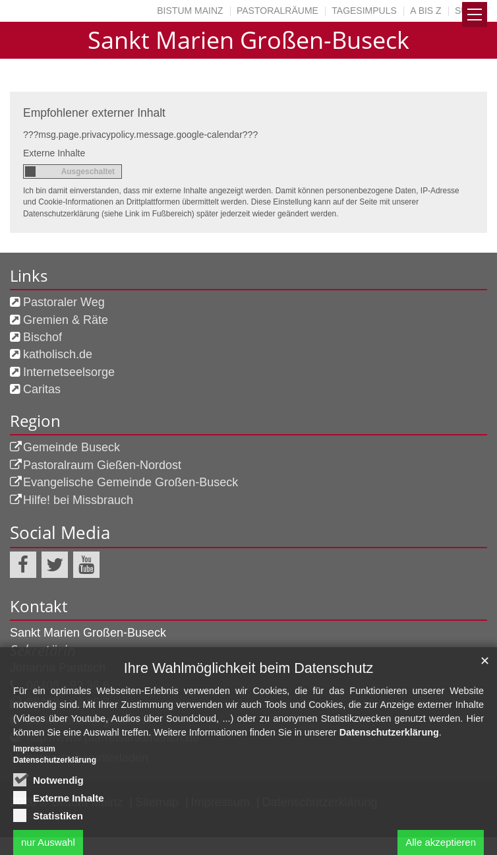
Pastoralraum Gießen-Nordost (102, 465)
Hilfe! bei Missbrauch (78, 500)
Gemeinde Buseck (71, 447)
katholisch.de (57, 354)
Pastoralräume (277, 10)
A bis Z (425, 10)
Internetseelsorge (69, 372)
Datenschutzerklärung (389, 781)
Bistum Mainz (190, 10)
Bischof (42, 337)
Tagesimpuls (364, 10)
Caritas (42, 389)
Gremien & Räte (65, 320)
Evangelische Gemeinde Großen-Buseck (130, 482)
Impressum (34, 797)
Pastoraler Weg (64, 302)
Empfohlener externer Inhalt (94, 112)
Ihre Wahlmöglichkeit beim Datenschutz (248, 717)
